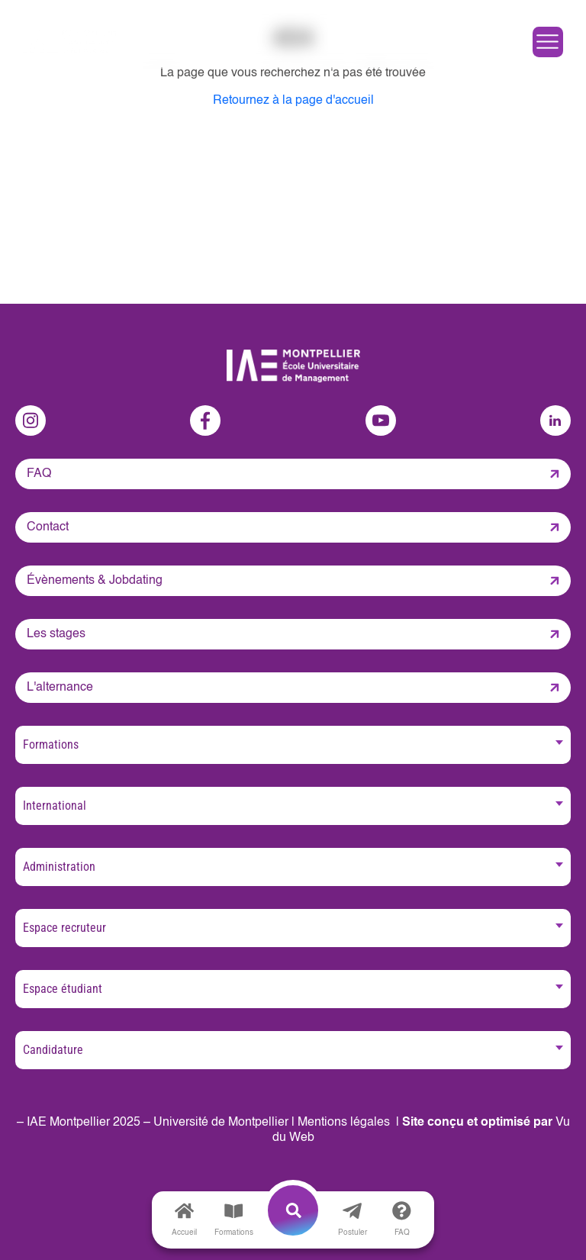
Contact (48, 527)
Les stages (56, 634)
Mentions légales (344, 1123)
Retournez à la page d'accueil (293, 101)
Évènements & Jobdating (95, 581)
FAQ (39, 474)
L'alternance (60, 688)
